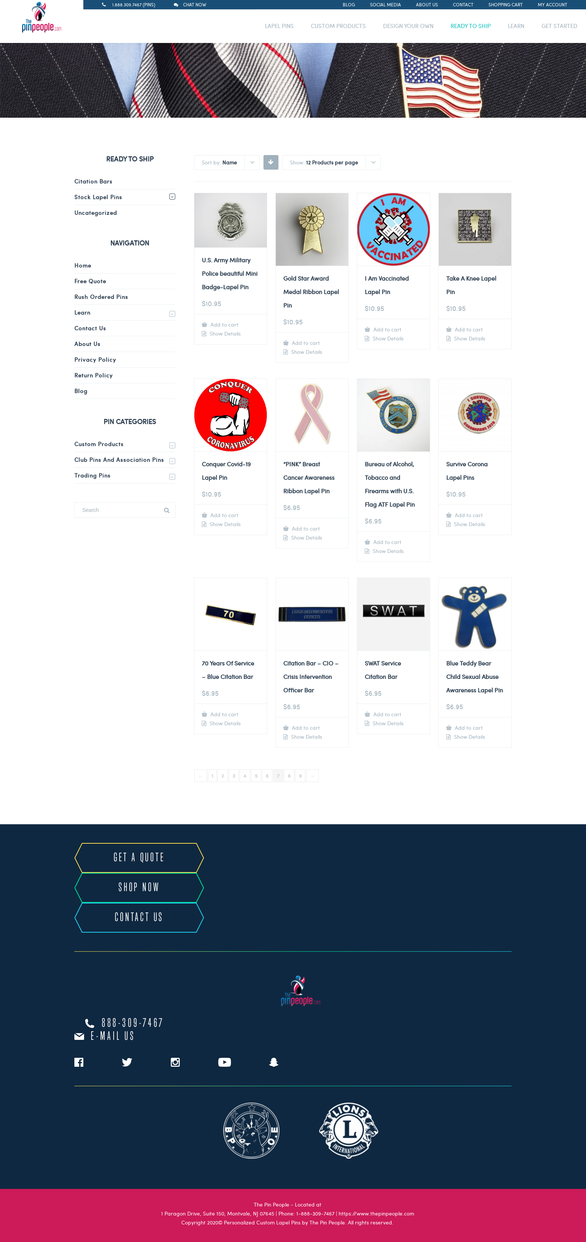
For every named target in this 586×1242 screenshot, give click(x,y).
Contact (463, 4)
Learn (82, 312)
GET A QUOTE (139, 857)
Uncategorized (95, 212)
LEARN (516, 26)
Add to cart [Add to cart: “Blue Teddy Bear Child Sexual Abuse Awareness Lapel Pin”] (468, 727)
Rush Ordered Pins (101, 296)
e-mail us (113, 1036)
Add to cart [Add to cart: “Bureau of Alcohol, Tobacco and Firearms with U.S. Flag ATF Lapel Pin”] (386, 542)
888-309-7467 (133, 1023)
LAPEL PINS (279, 26)
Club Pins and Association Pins (119, 459)
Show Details (224, 333)
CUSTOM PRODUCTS (338, 26)
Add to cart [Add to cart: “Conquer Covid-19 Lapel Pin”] (223, 515)
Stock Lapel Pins (98, 197)
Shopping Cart (505, 4)
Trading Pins (92, 475)
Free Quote (90, 281)
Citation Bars (93, 181)
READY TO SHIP (471, 26)
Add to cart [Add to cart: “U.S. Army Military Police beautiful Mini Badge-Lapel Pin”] (223, 324)
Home (82, 265)
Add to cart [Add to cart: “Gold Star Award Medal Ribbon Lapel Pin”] (305, 343)
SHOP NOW (139, 887)
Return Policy (93, 375)
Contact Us (90, 328)
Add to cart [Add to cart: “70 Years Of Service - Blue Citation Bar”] (223, 714)
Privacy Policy (95, 359)
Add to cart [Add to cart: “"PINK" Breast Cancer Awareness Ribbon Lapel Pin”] (305, 528)
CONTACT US (139, 917)
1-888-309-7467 (315, 1213)
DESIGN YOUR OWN (408, 26)
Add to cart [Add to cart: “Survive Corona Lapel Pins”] (468, 515)
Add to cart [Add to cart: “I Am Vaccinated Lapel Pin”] (386, 329)
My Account (552, 4)
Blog (349, 4)
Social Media (385, 4)
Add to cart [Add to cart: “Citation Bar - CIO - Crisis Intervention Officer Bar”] (305, 727)
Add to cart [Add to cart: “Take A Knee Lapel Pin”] (468, 329)
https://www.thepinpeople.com (376, 1213)
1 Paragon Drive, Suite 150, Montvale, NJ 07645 (217, 1213)
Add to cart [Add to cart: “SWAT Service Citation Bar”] (386, 714)
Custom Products (99, 444)
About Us (427, 4)
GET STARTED (559, 26)
